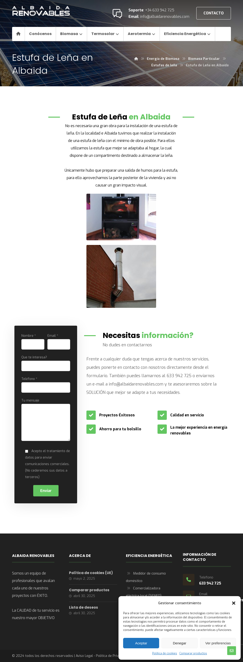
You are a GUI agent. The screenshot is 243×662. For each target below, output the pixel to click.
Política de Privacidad (112, 656)
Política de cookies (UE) (91, 572)
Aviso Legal (84, 656)
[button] (233, 603)
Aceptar (141, 643)
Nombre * (32, 342)
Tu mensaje (45, 420)
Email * (58, 342)
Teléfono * (45, 385)
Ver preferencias (218, 643)
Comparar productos (193, 653)
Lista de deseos (83, 607)
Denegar (179, 643)
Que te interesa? (45, 363)
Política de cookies (164, 653)
